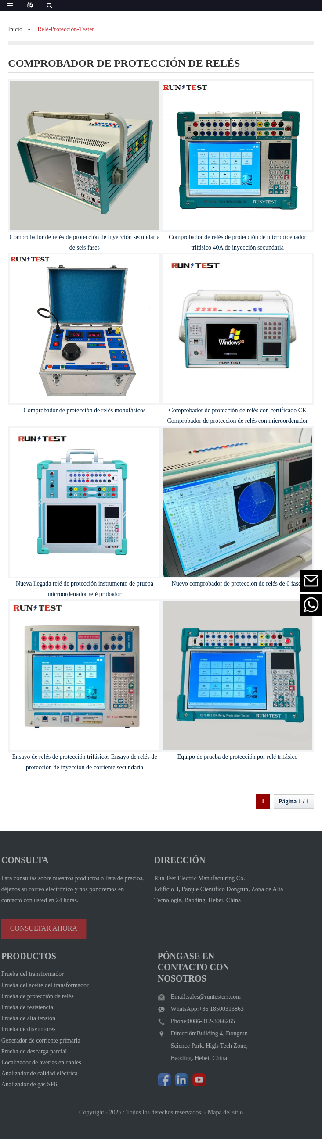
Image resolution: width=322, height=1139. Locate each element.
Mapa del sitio (225, 1120)
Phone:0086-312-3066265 (192, 1021)
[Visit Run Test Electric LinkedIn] (171, 1079)
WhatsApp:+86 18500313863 (196, 1009)
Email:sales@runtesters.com (195, 996)
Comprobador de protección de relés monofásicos (84, 410)
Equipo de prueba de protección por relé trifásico (237, 756)
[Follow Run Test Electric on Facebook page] (153, 1079)
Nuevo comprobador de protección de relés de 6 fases (238, 583)
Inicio (15, 29)
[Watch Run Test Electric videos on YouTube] (188, 1079)
